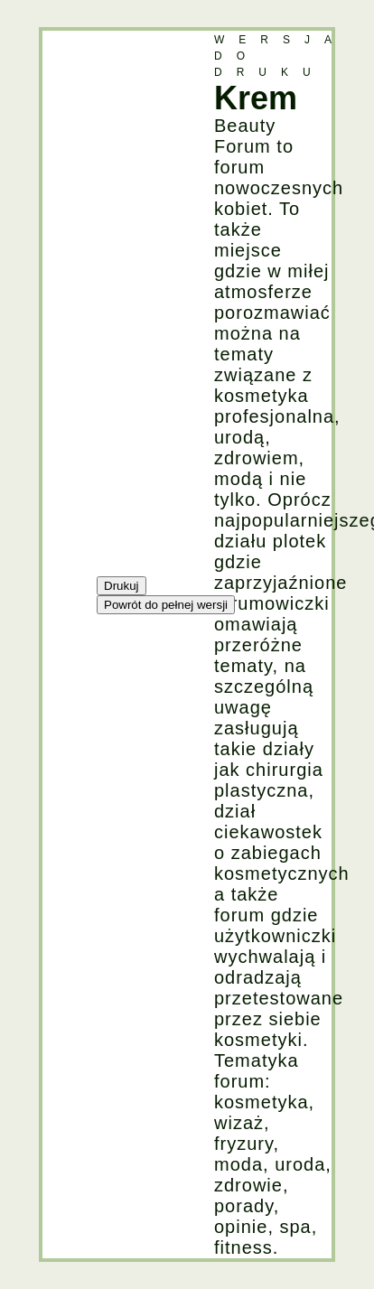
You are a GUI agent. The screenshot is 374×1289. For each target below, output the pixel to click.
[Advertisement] (114, 302)
